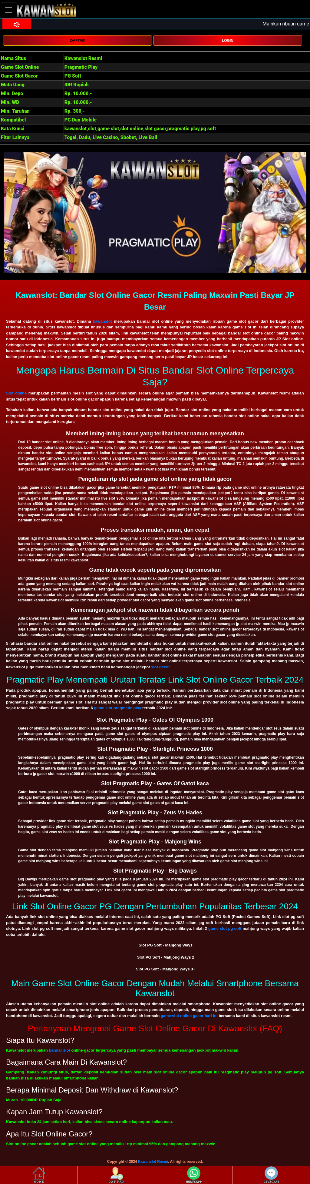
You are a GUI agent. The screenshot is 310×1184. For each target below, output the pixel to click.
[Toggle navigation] (8, 9)
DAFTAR (77, 40)
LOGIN (227, 40)
